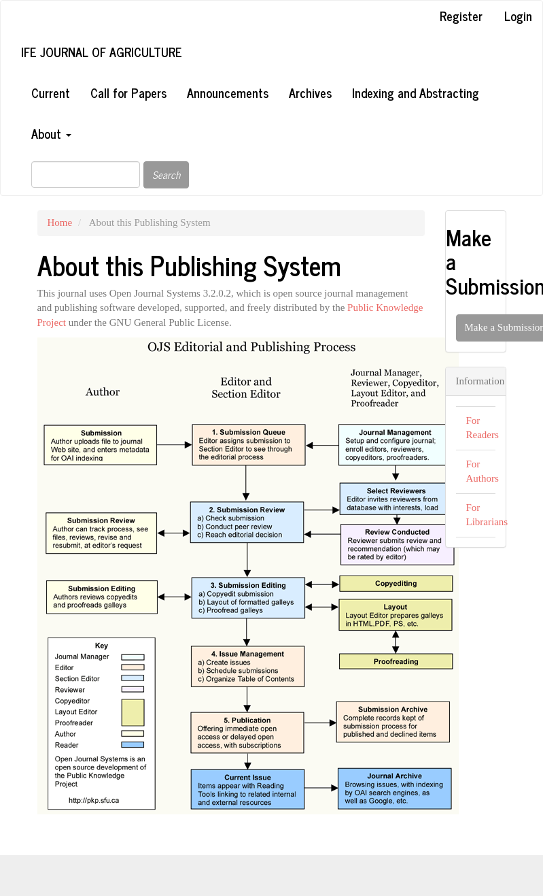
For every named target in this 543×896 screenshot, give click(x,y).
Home (60, 222)
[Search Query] (85, 174)
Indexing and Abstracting (415, 92)
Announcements (227, 92)
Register (461, 15)
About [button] (51, 133)
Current (50, 92)
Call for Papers (128, 92)
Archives (310, 92)
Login (518, 15)
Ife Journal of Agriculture (101, 52)
